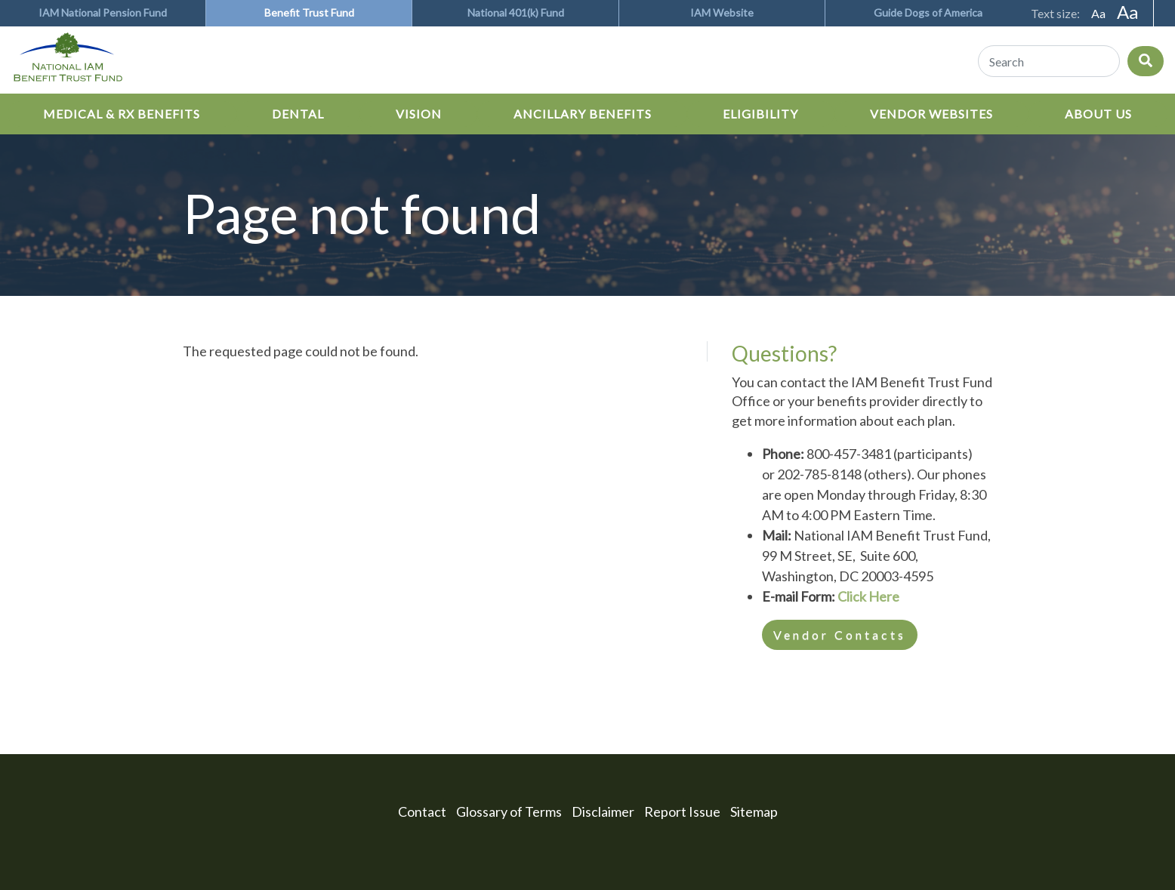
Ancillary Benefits (582, 113)
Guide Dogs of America (928, 12)
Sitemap (754, 811)
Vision (419, 113)
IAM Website (722, 12)
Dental (298, 113)
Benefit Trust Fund (309, 12)
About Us (1098, 113)
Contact (422, 811)
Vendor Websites (931, 113)
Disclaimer (603, 811)
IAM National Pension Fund (103, 12)
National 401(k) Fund (515, 12)
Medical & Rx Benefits (121, 113)
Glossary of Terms (509, 811)
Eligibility (760, 113)
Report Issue (682, 811)
